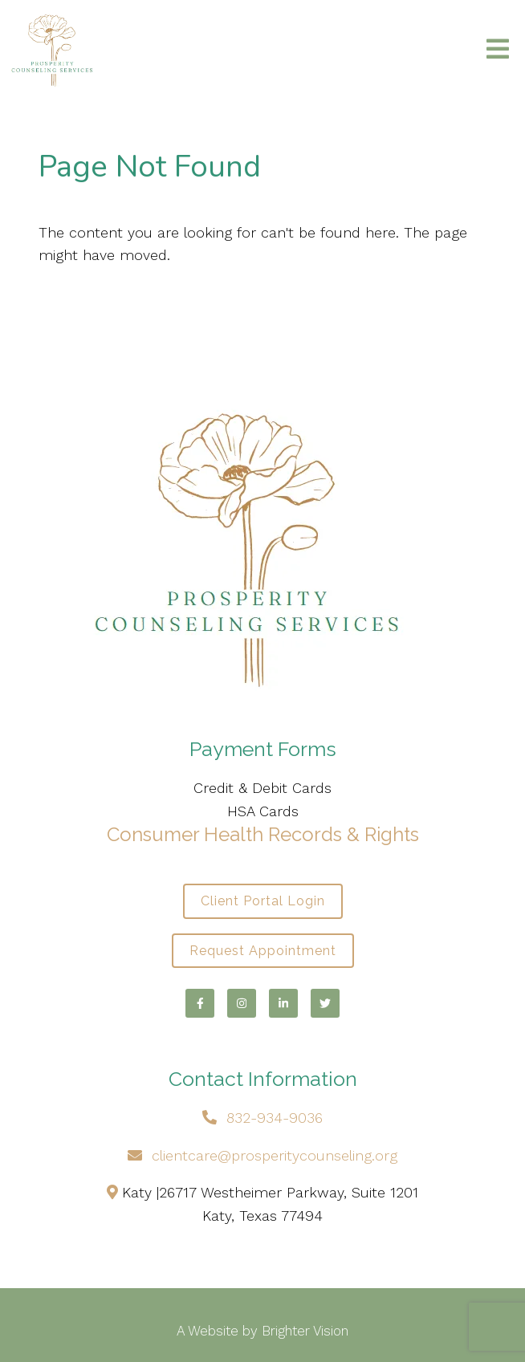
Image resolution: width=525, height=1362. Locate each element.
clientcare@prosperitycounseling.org (274, 1155)
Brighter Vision (305, 1331)
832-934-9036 (274, 1117)
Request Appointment (262, 950)
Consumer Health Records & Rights (263, 834)
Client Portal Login (263, 901)
